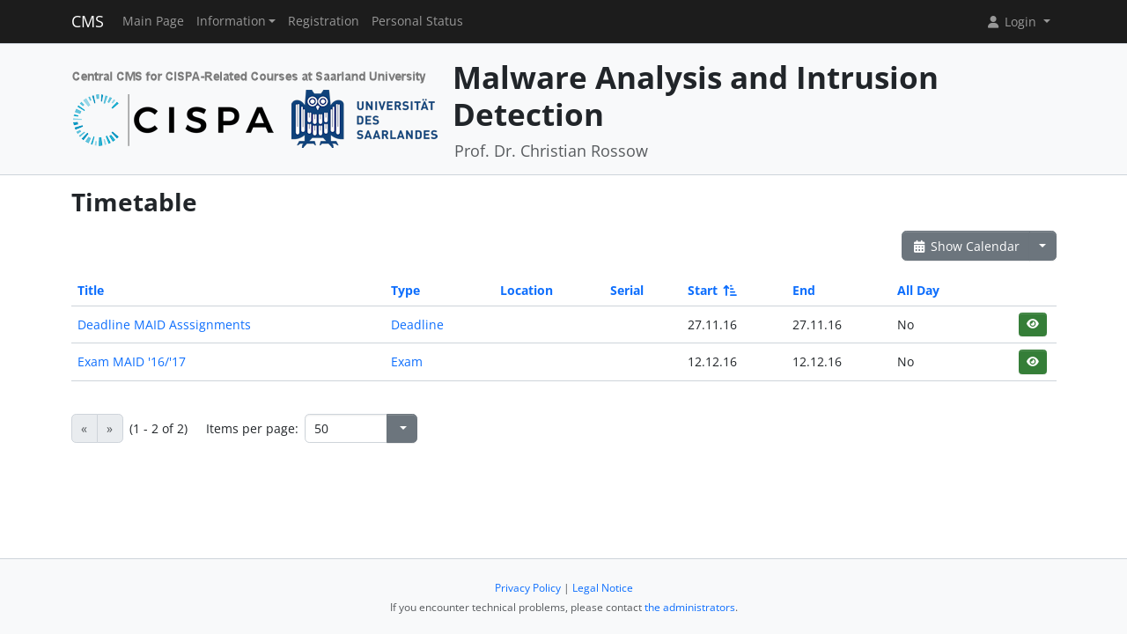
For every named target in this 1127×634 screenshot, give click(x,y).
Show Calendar (966, 246)
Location (526, 290)
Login (1012, 21)
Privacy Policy (528, 587)
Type (405, 290)
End (803, 290)
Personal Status (417, 21)
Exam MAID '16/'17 (131, 361)
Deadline (417, 324)
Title (90, 290)
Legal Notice (602, 587)
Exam (407, 361)
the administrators (690, 607)
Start (711, 290)
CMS (87, 21)
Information (231, 21)
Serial (627, 290)
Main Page (153, 21)
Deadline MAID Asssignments (164, 324)
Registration (323, 21)
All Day (918, 290)
